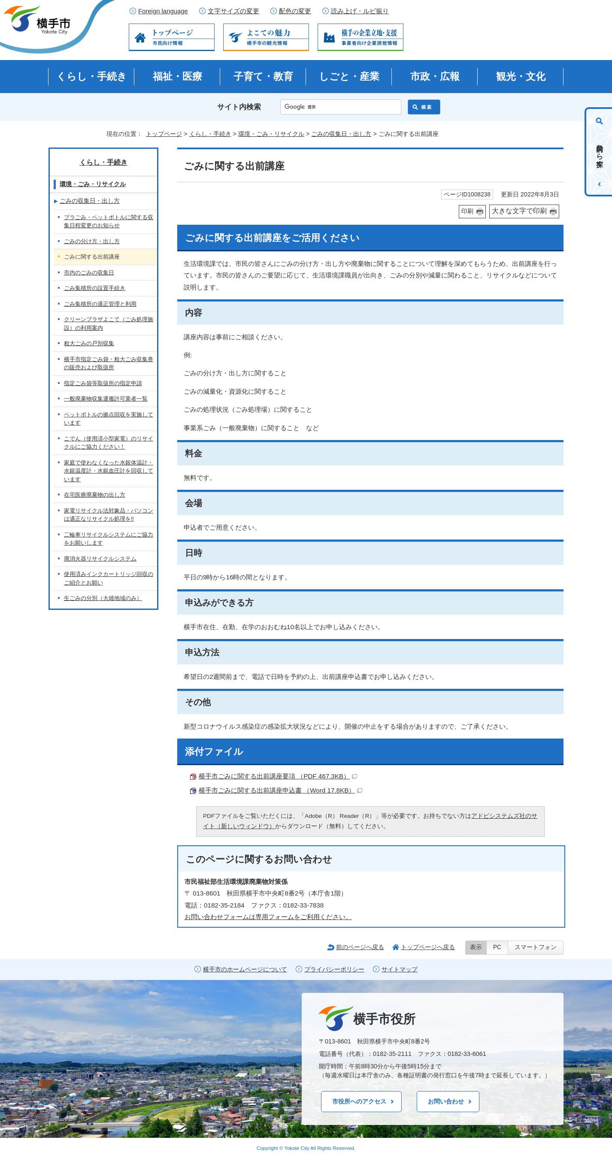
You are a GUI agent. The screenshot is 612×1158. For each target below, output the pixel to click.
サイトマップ (400, 969)
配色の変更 (295, 11)
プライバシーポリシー (334, 969)
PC (497, 947)
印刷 (467, 211)
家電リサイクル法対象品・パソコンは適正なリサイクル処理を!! (108, 514)
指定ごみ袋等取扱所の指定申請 (103, 383)
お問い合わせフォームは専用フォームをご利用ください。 (268, 916)
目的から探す (599, 151)
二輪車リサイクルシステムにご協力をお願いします (108, 538)
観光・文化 (520, 76)
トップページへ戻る (428, 947)
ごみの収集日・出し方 (341, 133)
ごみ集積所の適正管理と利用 (100, 304)
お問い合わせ (446, 1101)
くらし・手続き (91, 76)
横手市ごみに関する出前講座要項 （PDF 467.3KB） (278, 776)
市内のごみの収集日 (89, 272)
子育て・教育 (263, 76)
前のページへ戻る (360, 947)
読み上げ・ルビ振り (360, 11)
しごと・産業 (349, 76)
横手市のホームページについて (245, 969)
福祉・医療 (177, 76)
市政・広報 (435, 76)
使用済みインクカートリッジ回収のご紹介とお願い (108, 578)
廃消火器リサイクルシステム (100, 558)
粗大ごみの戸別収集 (89, 343)
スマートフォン (536, 947)
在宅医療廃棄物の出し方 (94, 495)
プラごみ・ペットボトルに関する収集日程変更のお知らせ (108, 221)
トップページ (164, 133)
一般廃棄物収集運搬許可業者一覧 (106, 398)
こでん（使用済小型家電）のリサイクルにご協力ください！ (108, 442)
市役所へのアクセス (359, 1101)
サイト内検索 (239, 107)
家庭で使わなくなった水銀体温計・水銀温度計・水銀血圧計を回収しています (108, 470)
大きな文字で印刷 (519, 210)
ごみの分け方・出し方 (92, 241)
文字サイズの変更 (233, 11)
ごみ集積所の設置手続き (94, 288)
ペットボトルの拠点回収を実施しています (108, 418)
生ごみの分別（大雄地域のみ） (103, 598)
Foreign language (163, 11)
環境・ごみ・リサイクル (271, 133)
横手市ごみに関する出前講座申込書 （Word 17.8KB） (280, 790)
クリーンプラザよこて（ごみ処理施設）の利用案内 (108, 323)
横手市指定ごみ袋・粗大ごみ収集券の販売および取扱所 (108, 363)
